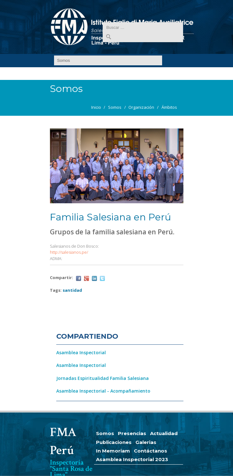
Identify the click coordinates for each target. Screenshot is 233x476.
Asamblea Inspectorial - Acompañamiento (103, 391)
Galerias (145, 442)
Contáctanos (150, 451)
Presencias (132, 433)
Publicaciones (114, 442)
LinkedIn (94, 278)
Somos (114, 107)
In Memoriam (113, 451)
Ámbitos (169, 107)
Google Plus (86, 278)
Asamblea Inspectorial (81, 352)
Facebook (78, 278)
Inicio (96, 107)
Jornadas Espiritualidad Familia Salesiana (102, 378)
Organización (141, 107)
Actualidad (164, 433)
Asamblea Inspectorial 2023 (132, 459)
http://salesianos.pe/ (69, 252)
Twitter (102, 278)
